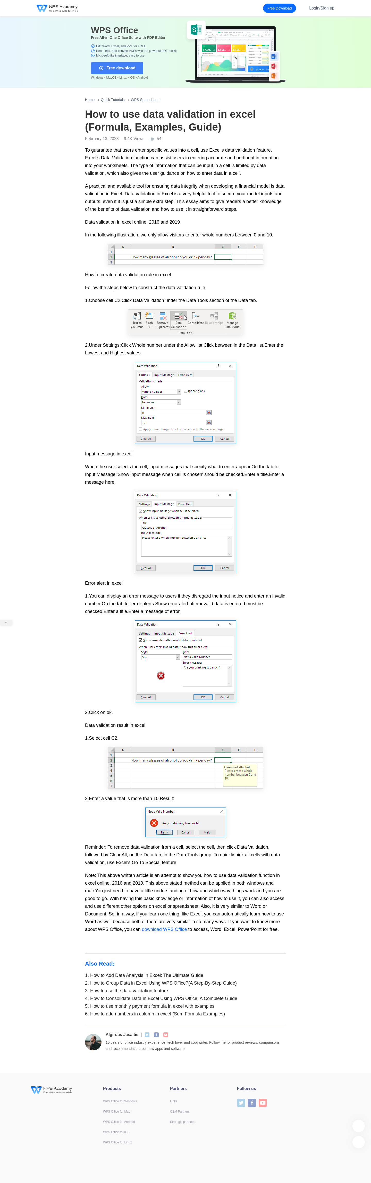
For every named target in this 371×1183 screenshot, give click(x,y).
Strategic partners (182, 1122)
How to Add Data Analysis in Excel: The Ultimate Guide (144, 975)
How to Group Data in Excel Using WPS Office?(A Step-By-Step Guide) (161, 983)
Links (173, 1101)
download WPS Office (164, 929)
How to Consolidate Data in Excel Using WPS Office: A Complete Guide (161, 998)
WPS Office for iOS (116, 1132)
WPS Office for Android (119, 1122)
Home (90, 100)
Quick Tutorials (113, 100)
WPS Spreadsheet (146, 100)
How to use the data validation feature (126, 990)
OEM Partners (180, 1111)
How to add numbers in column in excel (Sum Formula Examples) (155, 1013)
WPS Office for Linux (117, 1142)
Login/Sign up (321, 8)
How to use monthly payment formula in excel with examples (149, 1006)
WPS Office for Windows (120, 1101)
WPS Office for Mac (116, 1111)
